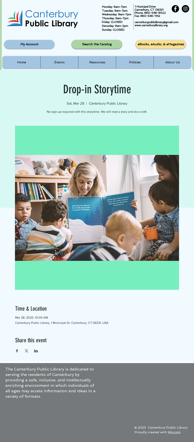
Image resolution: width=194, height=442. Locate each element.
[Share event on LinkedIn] (36, 350)
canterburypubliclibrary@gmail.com (156, 22)
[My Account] (29, 44)
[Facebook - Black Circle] (175, 8)
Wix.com (174, 432)
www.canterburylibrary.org (151, 25)
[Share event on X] (26, 350)
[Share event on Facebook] (17, 350)
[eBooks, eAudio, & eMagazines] (161, 44)
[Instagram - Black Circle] (185, 8)
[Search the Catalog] (97, 44)
